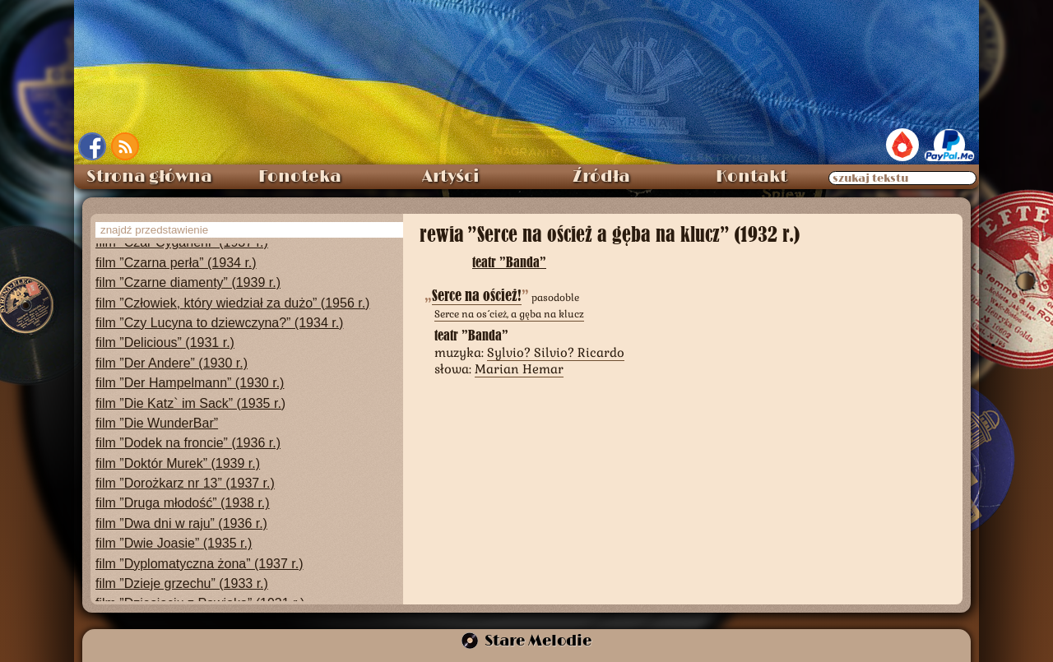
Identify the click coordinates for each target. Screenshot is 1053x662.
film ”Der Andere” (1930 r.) (171, 363)
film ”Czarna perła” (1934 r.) (176, 263)
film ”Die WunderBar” (156, 423)
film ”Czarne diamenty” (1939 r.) (188, 282)
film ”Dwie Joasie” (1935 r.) (173, 543)
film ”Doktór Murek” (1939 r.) (177, 463)
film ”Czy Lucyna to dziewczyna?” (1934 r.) (219, 323)
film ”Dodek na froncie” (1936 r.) (188, 443)
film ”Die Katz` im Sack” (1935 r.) (190, 403)
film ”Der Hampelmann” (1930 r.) (189, 383)
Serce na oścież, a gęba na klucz (509, 314)
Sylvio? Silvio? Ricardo (555, 352)
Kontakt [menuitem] (751, 177)
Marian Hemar (519, 369)
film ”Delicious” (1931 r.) (164, 343)
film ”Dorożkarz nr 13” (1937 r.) (185, 483)
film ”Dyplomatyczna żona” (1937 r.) (199, 564)
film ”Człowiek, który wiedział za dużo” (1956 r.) (232, 303)
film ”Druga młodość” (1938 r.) (182, 503)
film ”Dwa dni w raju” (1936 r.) (181, 523)
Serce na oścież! (477, 295)
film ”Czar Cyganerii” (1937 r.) (181, 242)
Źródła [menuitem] (601, 177)
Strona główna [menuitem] (149, 177)
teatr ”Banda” (509, 262)
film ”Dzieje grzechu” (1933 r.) (181, 583)
